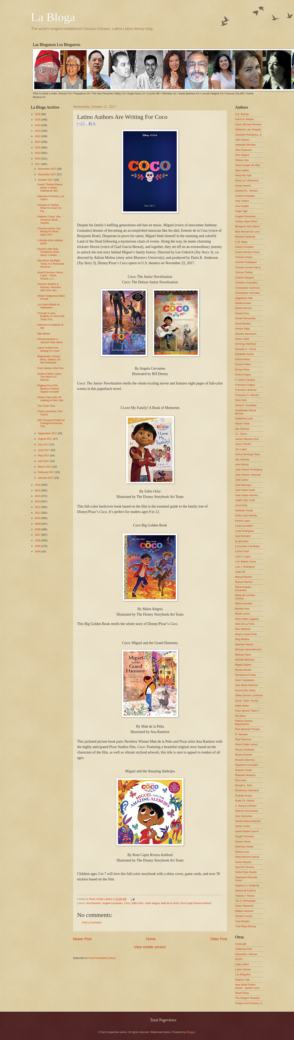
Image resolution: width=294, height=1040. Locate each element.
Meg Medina (242, 639)
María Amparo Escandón (243, 588)
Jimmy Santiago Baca (247, 454)
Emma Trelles (243, 364)
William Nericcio (244, 911)
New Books (43, 333)
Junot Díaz (241, 505)
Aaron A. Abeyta (244, 119)
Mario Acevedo (243, 603)
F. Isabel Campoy (245, 379)
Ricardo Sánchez (245, 759)
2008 (38, 529)
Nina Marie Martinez (246, 685)
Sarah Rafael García (247, 831)
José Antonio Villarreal (248, 474)
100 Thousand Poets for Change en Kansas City (51, 423)
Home (151, 939)
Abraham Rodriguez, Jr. (248, 134)
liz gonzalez (242, 541)
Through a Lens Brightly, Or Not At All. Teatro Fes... (51, 316)
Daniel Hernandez (245, 318)
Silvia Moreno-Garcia (247, 856)
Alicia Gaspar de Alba (247, 165)
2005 (38, 546)
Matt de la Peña (170, 903)
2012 (38, 507)
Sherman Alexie (244, 846)
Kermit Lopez (242, 520)
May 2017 (44, 455)
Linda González (244, 525)
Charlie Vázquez (244, 277)
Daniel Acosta (243, 303)
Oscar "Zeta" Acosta (246, 700)
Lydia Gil (240, 571)
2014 (38, 496)
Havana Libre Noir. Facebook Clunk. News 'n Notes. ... (48, 252)
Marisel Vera (242, 608)
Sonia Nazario (243, 862)
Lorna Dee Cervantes (247, 546)
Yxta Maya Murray (245, 926)
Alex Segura (242, 154)
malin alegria (152, 903)
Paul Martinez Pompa (247, 729)
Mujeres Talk (242, 979)
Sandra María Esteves (248, 821)
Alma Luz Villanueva (246, 180)
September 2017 (48, 433)
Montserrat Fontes (245, 674)
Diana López (242, 338)
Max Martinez (243, 628)
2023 (38, 130)
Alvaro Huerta (243, 185)
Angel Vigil (241, 211)
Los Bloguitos (243, 974)
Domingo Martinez (245, 343)
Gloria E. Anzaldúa (246, 405)
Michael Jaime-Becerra (248, 649)
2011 (38, 512)
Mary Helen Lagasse (247, 618)
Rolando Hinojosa (245, 775)
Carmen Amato (243, 257)
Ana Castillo (242, 206)
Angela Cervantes (112, 903)
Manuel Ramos (244, 581)
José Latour (242, 479)
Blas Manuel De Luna (247, 231)
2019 (38, 152)
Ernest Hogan (243, 374)
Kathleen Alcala (244, 510)
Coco (127, 903)
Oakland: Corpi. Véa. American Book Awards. (49, 219)
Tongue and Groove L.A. (249, 1003)
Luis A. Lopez (243, 556)
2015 (38, 490)
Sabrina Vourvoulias (246, 810)
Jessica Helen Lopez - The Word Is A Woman (50, 376)
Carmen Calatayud (246, 262)
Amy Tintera (242, 200)
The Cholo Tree (46, 405)
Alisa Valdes (242, 170)
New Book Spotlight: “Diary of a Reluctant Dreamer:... (50, 263)
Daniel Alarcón (243, 308)
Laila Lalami (242, 964)
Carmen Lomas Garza (248, 267)
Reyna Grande (243, 754)
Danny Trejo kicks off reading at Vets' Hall (50, 399)
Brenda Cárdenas (245, 236)
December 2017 (47, 168)
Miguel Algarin (243, 664)
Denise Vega (242, 328)
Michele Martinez (245, 659)
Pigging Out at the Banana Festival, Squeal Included (48, 388)
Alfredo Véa (242, 160)
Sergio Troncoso (244, 836)
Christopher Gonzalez (247, 292)
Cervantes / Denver (246, 954)
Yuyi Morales (242, 921)
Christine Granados (246, 282)
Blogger (190, 1032)
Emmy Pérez (242, 369)
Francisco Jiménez (246, 389)
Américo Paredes (245, 195)
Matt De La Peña (245, 623)
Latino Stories (243, 969)
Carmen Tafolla (243, 272)
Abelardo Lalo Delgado (248, 129)
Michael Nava (243, 654)
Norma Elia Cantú (245, 690)
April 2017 (44, 461)
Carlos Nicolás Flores (247, 252)
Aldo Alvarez (242, 139)
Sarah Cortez (242, 826)
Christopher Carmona (247, 287)
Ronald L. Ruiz (243, 785)
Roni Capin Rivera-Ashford (195, 903)
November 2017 (47, 174)
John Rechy (242, 464)
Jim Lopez (241, 449)
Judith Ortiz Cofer (245, 500)
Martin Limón (242, 613)
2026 (38, 114)
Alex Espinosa (243, 149)
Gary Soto (241, 400)
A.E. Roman (242, 114)
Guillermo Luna (244, 418)
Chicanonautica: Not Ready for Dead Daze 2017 (48, 231)
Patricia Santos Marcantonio (244, 722)
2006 (38, 540)
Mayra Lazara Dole (246, 634)
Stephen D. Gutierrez (247, 885)
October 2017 (46, 179)
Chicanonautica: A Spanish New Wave (50, 340)
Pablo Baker (242, 705)
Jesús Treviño (243, 444)
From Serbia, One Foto (50, 368)
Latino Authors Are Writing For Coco (48, 349)
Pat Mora (240, 715)
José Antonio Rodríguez (249, 469)
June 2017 (44, 450)
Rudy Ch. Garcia (244, 800)
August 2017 (45, 438)
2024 (38, 125)
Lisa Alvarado (243, 535)
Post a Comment (91, 922)
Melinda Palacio (244, 644)
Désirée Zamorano (246, 333)
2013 (38, 501)
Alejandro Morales (245, 144)
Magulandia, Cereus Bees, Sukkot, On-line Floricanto (49, 359)
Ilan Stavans (242, 428)
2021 (38, 141)
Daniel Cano (242, 313)
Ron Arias (240, 780)
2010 (38, 518)
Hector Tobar (242, 423)
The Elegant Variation (247, 997)
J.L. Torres (241, 433)
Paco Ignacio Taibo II (247, 710)
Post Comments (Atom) (102, 957)
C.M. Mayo (241, 241)
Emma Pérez (242, 359)
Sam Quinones (243, 816)
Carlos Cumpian (244, 246)
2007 (38, 534)
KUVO (239, 959)
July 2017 (44, 444)
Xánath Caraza (243, 916)
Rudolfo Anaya (243, 795)
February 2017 (46, 472)
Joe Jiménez (242, 459)
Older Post (218, 939)
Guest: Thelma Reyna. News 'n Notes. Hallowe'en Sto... (50, 187)
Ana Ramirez (93, 903)
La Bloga (53, 17)
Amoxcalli (240, 943)
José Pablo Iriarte (245, 489)
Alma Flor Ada (243, 175)
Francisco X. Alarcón (247, 395)
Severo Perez (243, 841)
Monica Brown (243, 669)
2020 (38, 147)
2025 (38, 119)
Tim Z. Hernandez (245, 900)
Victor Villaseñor (244, 905)
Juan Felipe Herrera (246, 495)
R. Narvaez (241, 734)
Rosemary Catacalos (247, 790)
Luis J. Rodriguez (245, 566)
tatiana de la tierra (245, 890)
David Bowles (243, 323)
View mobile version (150, 947)
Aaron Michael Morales (248, 124)
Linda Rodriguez (244, 530)
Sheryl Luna (242, 851)
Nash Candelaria (244, 680)
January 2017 (46, 477)
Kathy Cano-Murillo (246, 515)
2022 (38, 136)
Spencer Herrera (244, 867)
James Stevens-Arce (247, 438)
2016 (38, 484)
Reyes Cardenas (244, 749)
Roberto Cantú (243, 770)
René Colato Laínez (246, 744)
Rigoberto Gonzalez (246, 764)
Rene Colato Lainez (101, 898)
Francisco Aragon (245, 384)
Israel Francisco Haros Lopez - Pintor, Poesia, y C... (50, 275)
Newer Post (82, 939)
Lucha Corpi (242, 551)
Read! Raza (242, 992)
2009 (38, 523)
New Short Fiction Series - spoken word (247, 986)
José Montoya (243, 484)
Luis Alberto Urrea (245, 561)
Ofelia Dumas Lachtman (249, 695)
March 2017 (45, 466)
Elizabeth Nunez (244, 354)
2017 (38, 164)
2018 (38, 158)
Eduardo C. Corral (245, 349)
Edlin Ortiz (137, 903)
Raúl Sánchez (243, 739)
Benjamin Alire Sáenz (247, 226)
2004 (38, 551)
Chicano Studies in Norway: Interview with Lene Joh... (49, 287)
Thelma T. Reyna (245, 895)
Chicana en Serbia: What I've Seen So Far (49, 208)
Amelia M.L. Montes (246, 190)
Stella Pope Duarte (246, 872)
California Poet (243, 948)
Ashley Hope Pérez (246, 221)
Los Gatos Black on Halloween (48, 306)
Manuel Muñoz (243, 576)
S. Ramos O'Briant (245, 805)
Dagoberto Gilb (244, 298)
